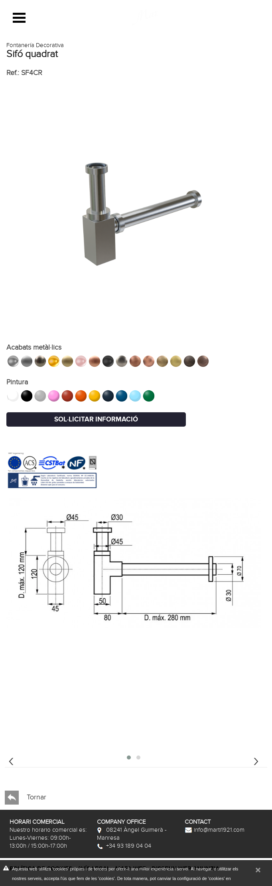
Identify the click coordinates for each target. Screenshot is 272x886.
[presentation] (11, 760)
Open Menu (19, 18)
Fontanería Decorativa (35, 45)
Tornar (25, 798)
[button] (129, 757)
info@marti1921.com (214, 829)
